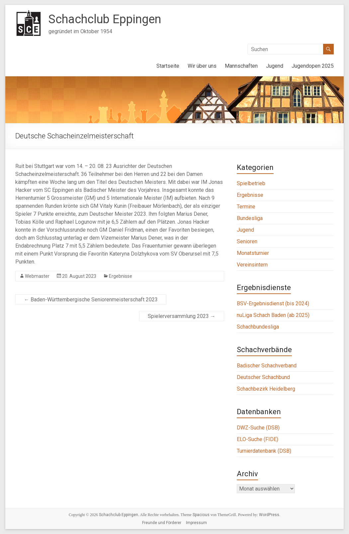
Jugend (274, 66)
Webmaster (37, 276)
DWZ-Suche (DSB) (258, 427)
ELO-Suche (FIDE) (257, 439)
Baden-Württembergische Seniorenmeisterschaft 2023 (91, 299)
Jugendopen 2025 (313, 66)
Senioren (247, 241)
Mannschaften (241, 66)
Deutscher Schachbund (263, 377)
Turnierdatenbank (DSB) (264, 451)
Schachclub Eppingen (104, 19)
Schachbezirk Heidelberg (266, 389)
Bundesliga (250, 218)
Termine (246, 206)
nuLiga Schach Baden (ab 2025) (273, 315)
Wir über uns (202, 66)
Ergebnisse (120, 276)
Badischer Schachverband (267, 365)
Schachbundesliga (258, 327)
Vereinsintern (252, 265)
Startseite (167, 66)
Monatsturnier (253, 253)
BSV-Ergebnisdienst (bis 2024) (273, 303)
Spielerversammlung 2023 (182, 316)
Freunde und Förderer (161, 522)
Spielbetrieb (251, 183)
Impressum (196, 522)
